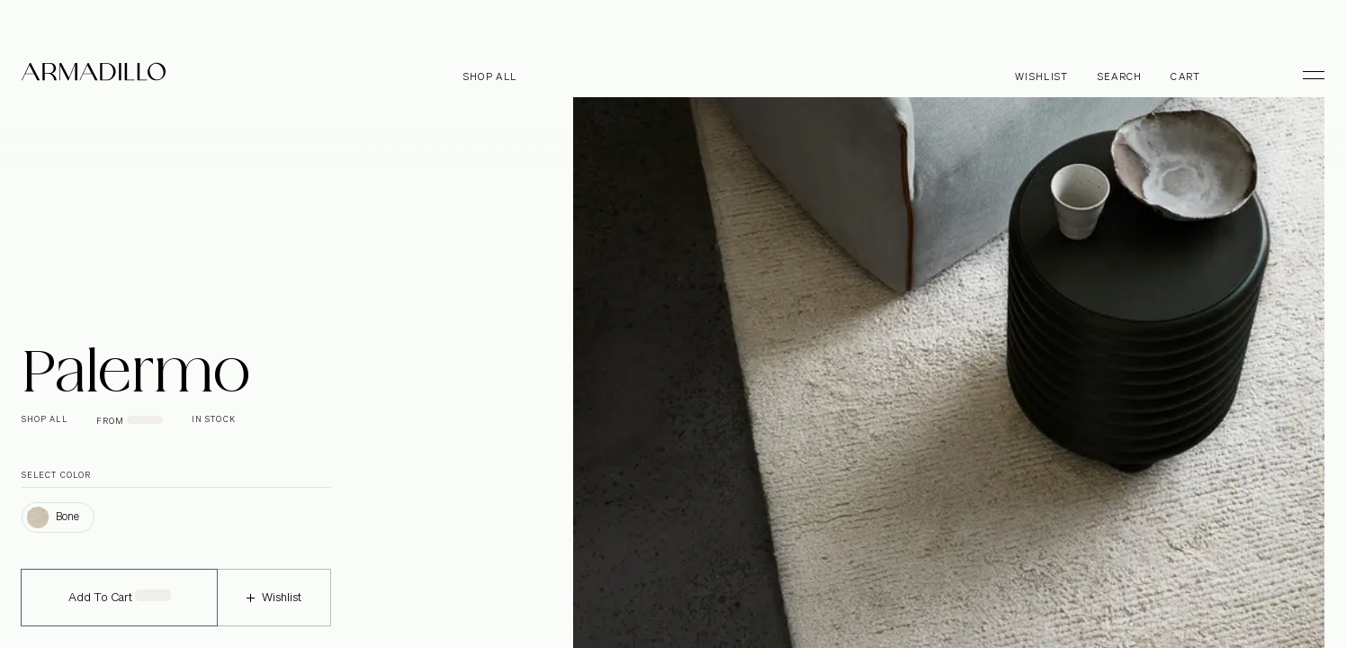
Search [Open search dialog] (1120, 77)
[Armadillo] (94, 75)
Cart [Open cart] (1185, 77)
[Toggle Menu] (1305, 75)
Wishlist (274, 609)
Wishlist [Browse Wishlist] (1042, 77)
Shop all (490, 77)
